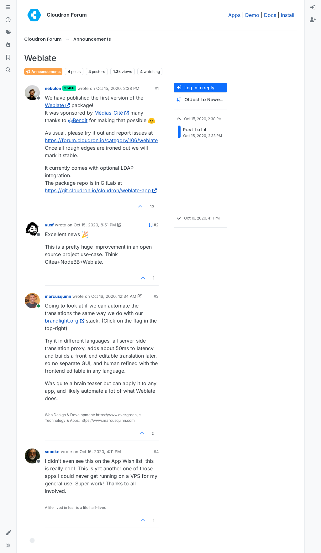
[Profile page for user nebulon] (32, 92)
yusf (49, 224)
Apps (234, 15)
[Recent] (8, 20)
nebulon (53, 88)
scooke (52, 451)
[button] (8, 533)
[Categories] (8, 8)
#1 (157, 88)
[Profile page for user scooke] (32, 455)
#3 (156, 296)
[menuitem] (312, 8)
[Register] (312, 20)
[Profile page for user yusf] (32, 229)
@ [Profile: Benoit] (77, 120)
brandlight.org (64, 321)
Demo (252, 15)
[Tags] (8, 33)
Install (287, 15)
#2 (156, 224)
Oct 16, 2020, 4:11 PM (100, 451)
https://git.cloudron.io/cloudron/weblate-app (101, 190)
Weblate (57, 105)
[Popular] (8, 45)
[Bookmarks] (8, 58)
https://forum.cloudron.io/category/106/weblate (101, 140)
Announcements (43, 71)
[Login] (312, 8)
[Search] (8, 70)
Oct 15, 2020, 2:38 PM (117, 88)
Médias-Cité (111, 113)
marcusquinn (58, 296)
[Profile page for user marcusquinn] (32, 300)
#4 (156, 451)
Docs (270, 15)
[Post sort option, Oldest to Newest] (200, 100)
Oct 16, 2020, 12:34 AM (113, 296)
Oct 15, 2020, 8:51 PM (95, 224)
